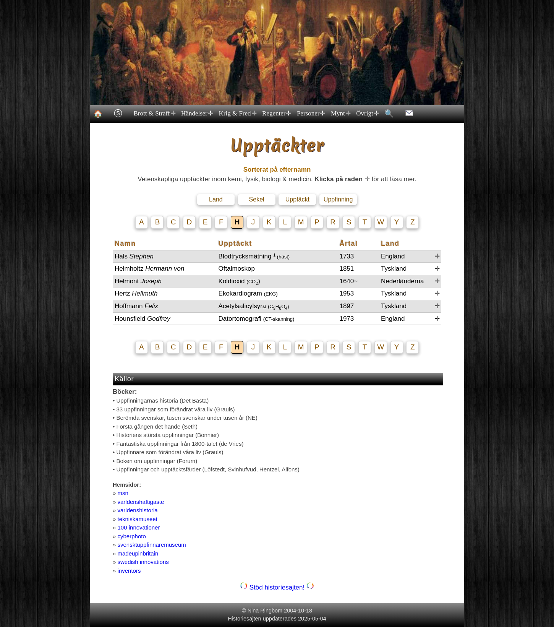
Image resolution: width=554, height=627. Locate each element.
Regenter (276, 113)
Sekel (256, 199)
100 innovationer (139, 527)
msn (123, 493)
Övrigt (367, 113)
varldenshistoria (138, 510)
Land (216, 199)
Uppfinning (338, 199)
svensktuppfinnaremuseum (152, 544)
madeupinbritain (138, 553)
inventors (129, 570)
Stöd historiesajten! (277, 587)
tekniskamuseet (137, 519)
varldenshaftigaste (141, 502)
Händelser (196, 113)
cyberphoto (132, 536)
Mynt (340, 113)
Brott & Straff (154, 113)
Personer (310, 113)
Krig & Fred (237, 113)
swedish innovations (143, 562)
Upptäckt (297, 199)
